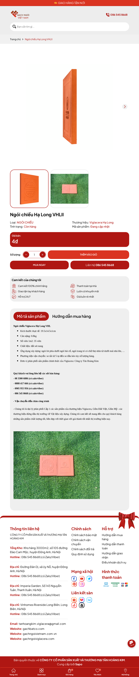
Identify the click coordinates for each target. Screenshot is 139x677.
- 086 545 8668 (20, 393)
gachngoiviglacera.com (38, 638)
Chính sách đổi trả (82, 549)
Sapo (78, 664)
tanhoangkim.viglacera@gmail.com (42, 623)
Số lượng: (15, 254)
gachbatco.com (33, 628)
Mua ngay (39, 264)
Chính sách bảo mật (84, 535)
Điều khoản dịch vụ (114, 562)
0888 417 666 (20, 383)
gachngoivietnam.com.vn (40, 633)
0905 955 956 (21, 388)
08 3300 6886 (21, 378)
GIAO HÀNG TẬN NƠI (71, 3)
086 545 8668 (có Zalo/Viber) (40, 557)
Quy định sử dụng (82, 554)
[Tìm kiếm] (14, 26)
